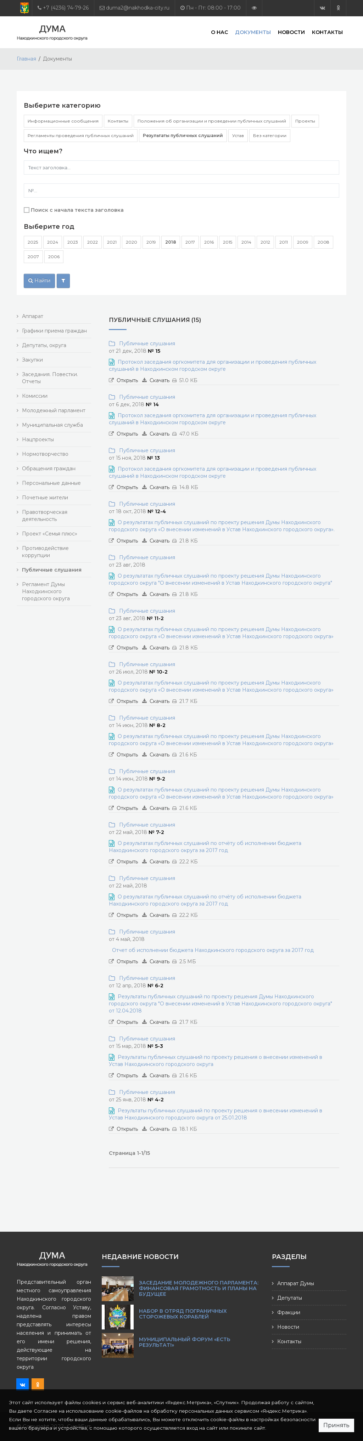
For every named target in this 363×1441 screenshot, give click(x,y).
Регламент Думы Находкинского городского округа (46, 591)
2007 (33, 256)
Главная (26, 59)
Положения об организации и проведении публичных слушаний (212, 121)
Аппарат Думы (295, 1283)
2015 (227, 242)
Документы (253, 32)
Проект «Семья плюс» (49, 534)
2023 (72, 242)
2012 (265, 242)
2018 (170, 242)
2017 (190, 242)
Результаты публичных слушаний (183, 135)
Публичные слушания (145, 343)
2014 (246, 242)
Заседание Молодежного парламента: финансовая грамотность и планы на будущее (198, 1288)
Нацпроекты (38, 439)
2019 (151, 242)
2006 (54, 256)
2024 (52, 242)
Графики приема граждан (54, 331)
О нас (219, 32)
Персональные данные (51, 483)
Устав (238, 135)
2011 (283, 242)
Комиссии (35, 396)
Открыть (127, 380)
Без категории (269, 135)
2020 (131, 242)
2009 (302, 242)
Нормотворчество (45, 454)
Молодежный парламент (53, 410)
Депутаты (289, 1298)
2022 (92, 242)
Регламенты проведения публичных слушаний (81, 135)
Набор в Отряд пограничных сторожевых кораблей (183, 1314)
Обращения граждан (49, 468)
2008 (323, 242)
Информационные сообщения (63, 121)
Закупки (32, 360)
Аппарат (32, 316)
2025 (33, 242)
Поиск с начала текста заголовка (77, 210)
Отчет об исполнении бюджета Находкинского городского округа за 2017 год (213, 950)
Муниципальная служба (52, 425)
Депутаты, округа (44, 345)
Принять (336, 1425)
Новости (291, 32)
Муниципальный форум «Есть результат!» (184, 1342)
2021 (112, 242)
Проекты (305, 121)
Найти (39, 280)
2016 (209, 242)
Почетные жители (45, 497)
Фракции (288, 1312)
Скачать (159, 380)
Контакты (327, 32)
